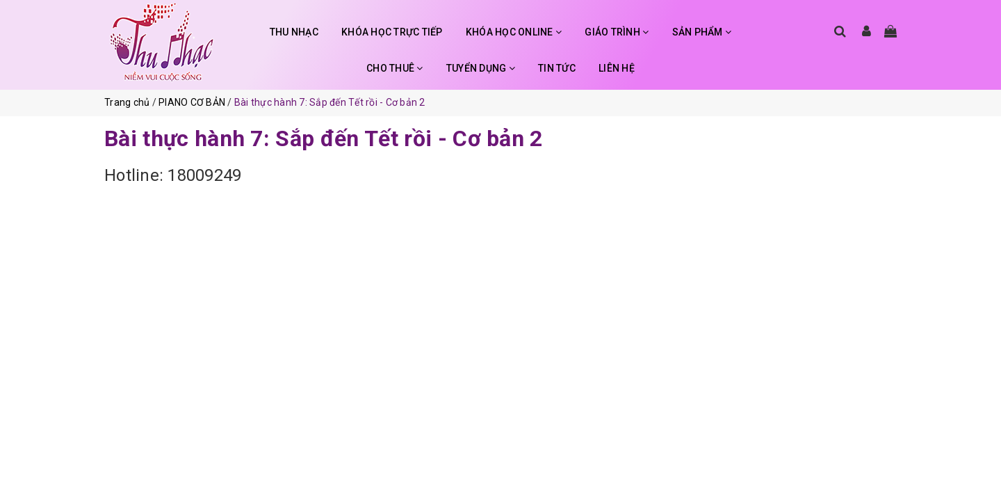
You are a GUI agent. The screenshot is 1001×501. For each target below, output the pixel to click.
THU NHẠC (294, 32)
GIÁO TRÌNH (617, 32)
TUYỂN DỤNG (480, 68)
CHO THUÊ (394, 68)
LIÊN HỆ (617, 68)
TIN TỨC (557, 68)
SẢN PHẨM (702, 32)
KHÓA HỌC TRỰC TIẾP (392, 32)
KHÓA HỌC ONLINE (514, 32)
